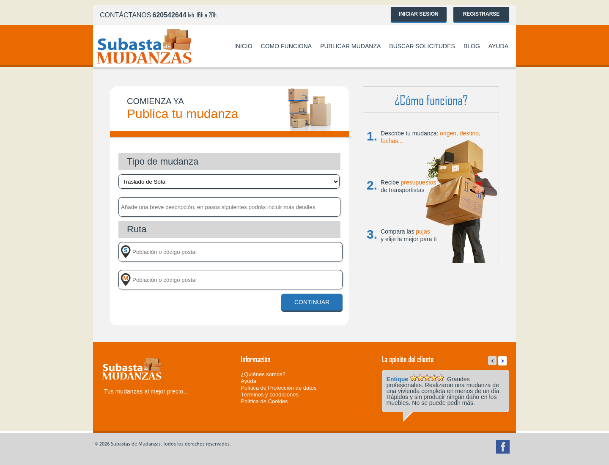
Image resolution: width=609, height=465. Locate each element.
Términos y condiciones (270, 394)
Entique (397, 379)
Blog (472, 46)
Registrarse (481, 14)
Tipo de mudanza (162, 161)
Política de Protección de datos (278, 388)
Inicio (243, 46)
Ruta (136, 229)
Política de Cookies (264, 401)
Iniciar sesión (418, 14)
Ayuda (498, 46)
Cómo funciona (286, 46)
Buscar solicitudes (422, 46)
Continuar (311, 302)
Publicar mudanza (350, 46)
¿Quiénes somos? (263, 374)
